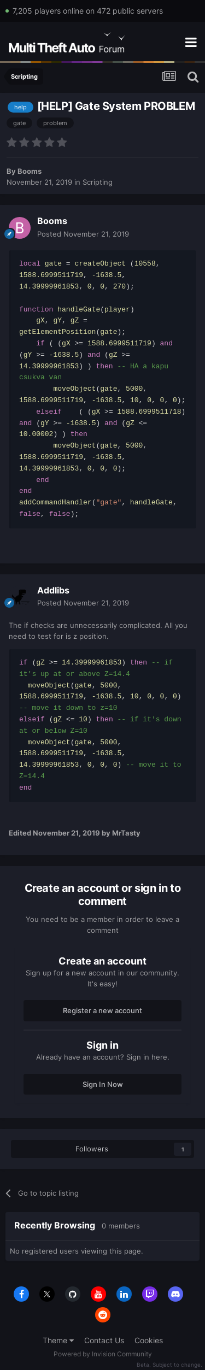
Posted (83, 234)
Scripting (98, 182)
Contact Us (104, 1340)
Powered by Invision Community (103, 1354)
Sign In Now (103, 1084)
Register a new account (102, 1010)
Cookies (148, 1340)
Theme (58, 1340)
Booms (29, 171)
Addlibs (53, 590)
